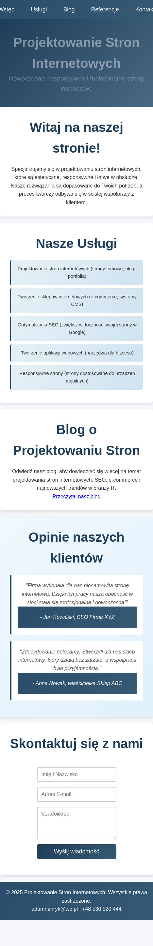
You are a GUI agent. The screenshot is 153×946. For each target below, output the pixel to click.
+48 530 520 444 (102, 914)
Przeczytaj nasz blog (77, 496)
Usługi (39, 9)
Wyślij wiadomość (76, 856)
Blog (69, 9)
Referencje (105, 9)
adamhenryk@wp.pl (54, 914)
